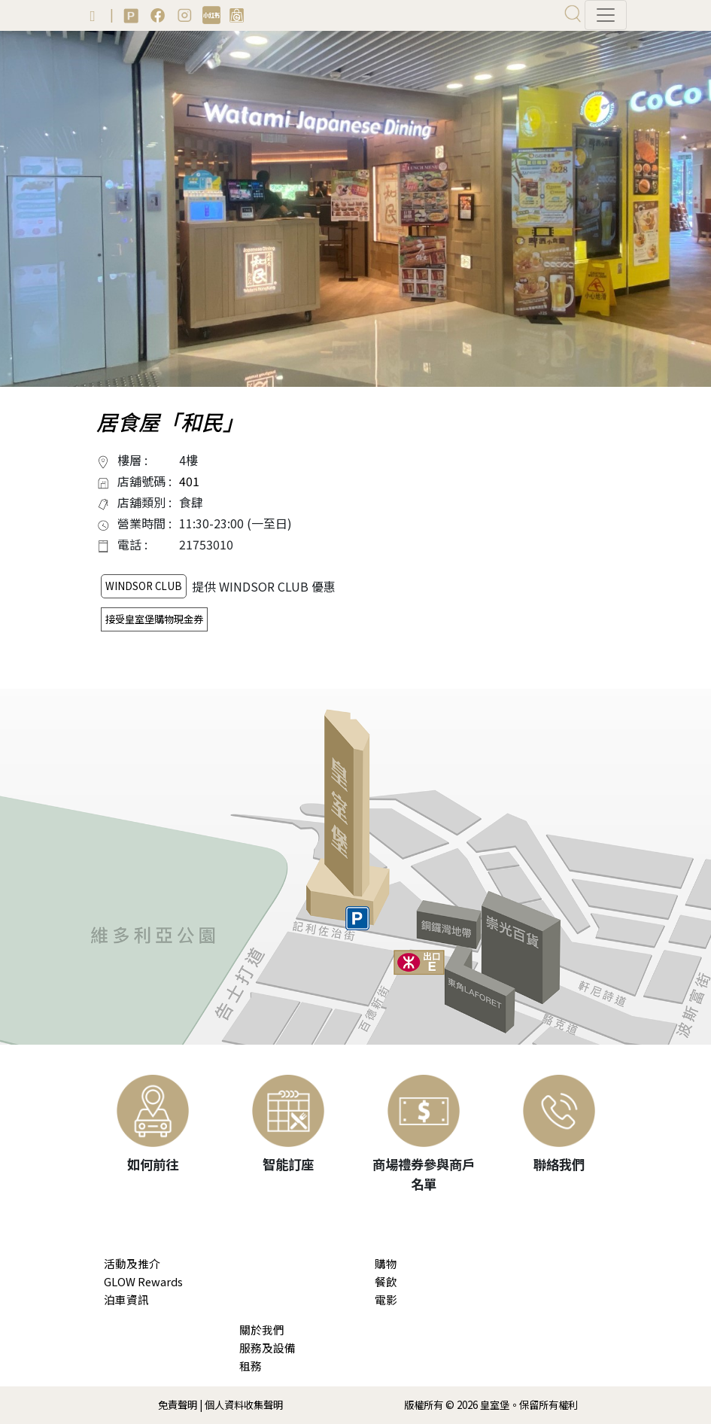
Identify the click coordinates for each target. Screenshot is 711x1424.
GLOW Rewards (143, 1281)
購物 (386, 1263)
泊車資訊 (126, 1299)
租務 (250, 1366)
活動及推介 (132, 1263)
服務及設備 (267, 1348)
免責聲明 (177, 1405)
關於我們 (261, 1329)
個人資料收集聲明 (244, 1405)
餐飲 (386, 1281)
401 (189, 481)
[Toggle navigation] (606, 15)
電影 (386, 1299)
